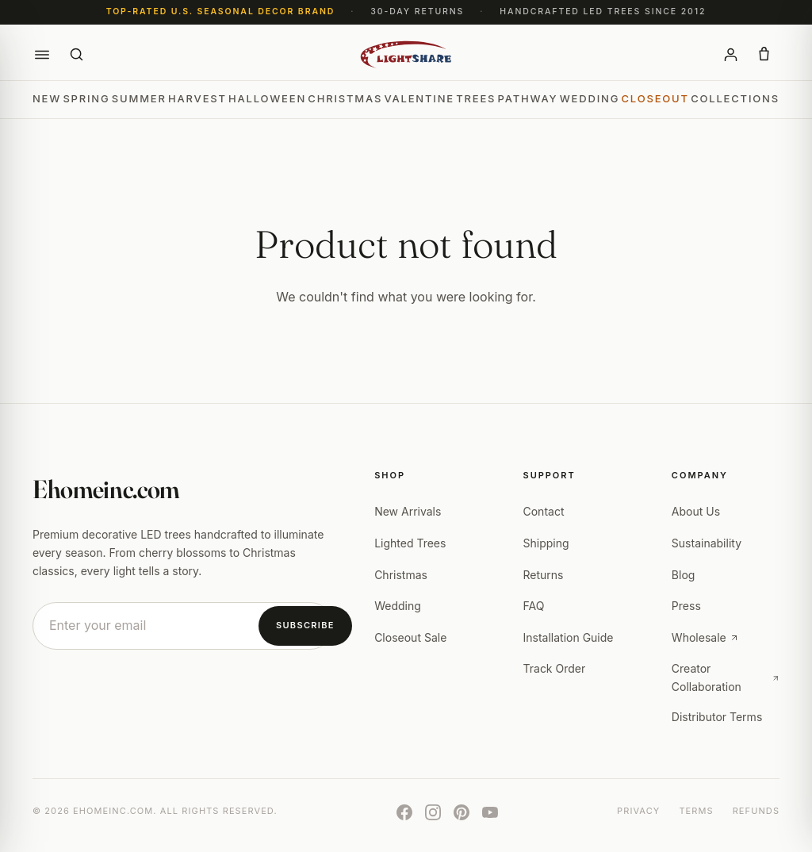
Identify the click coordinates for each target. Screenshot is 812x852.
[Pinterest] (461, 812)
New (47, 98)
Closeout (655, 98)
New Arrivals (407, 511)
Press (686, 605)
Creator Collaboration (725, 677)
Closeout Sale (410, 637)
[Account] (730, 55)
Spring (86, 98)
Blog (683, 574)
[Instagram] (433, 812)
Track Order (554, 668)
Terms (696, 810)
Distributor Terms (717, 716)
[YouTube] (490, 812)
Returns (543, 574)
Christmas (345, 98)
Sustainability (706, 543)
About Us (696, 511)
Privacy (638, 810)
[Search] (77, 55)
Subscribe (305, 625)
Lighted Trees (410, 543)
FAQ (534, 605)
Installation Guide (568, 637)
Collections (735, 98)
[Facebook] (404, 812)
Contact (544, 511)
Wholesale (705, 637)
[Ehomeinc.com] (406, 55)
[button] (42, 55)
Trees (476, 98)
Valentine (419, 98)
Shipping (546, 543)
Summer (139, 98)
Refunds (756, 810)
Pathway (528, 98)
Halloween (267, 98)
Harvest (197, 98)
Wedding (589, 98)
